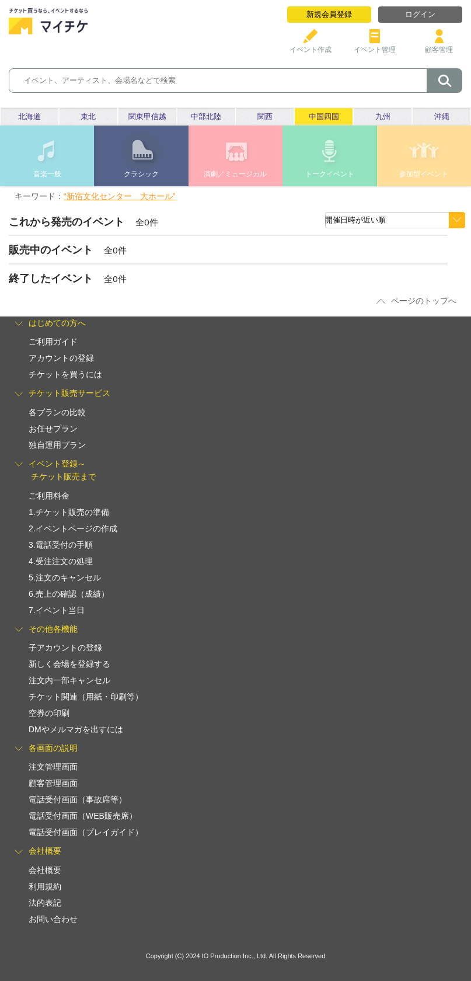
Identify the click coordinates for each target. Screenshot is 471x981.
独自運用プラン (57, 445)
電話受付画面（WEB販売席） (83, 815)
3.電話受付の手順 (61, 544)
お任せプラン (53, 428)
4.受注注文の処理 (61, 561)
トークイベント (329, 174)
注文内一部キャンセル (69, 680)
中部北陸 (206, 116)
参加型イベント (423, 174)
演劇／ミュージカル (235, 174)
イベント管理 (375, 45)
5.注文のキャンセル (65, 577)
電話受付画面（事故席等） (78, 799)
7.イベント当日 (57, 610)
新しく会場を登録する (69, 664)
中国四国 (324, 116)
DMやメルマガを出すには (76, 729)
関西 (265, 116)
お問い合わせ (53, 919)
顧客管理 (439, 45)
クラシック (141, 174)
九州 (382, 116)
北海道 (29, 116)
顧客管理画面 (53, 783)
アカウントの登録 (61, 358)
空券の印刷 (49, 713)
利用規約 (45, 886)
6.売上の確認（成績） (69, 594)
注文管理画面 (53, 766)
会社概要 (45, 870)
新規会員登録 (329, 14)
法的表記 (45, 902)
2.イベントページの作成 (73, 528)
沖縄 (441, 116)
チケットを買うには (65, 374)
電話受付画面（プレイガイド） (86, 832)
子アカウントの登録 (65, 647)
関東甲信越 (147, 116)
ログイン (420, 14)
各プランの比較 (57, 412)
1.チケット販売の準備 (69, 512)
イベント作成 (310, 45)
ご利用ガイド (53, 341)
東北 (88, 116)
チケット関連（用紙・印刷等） (86, 696)
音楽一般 (47, 174)
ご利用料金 (49, 495)
